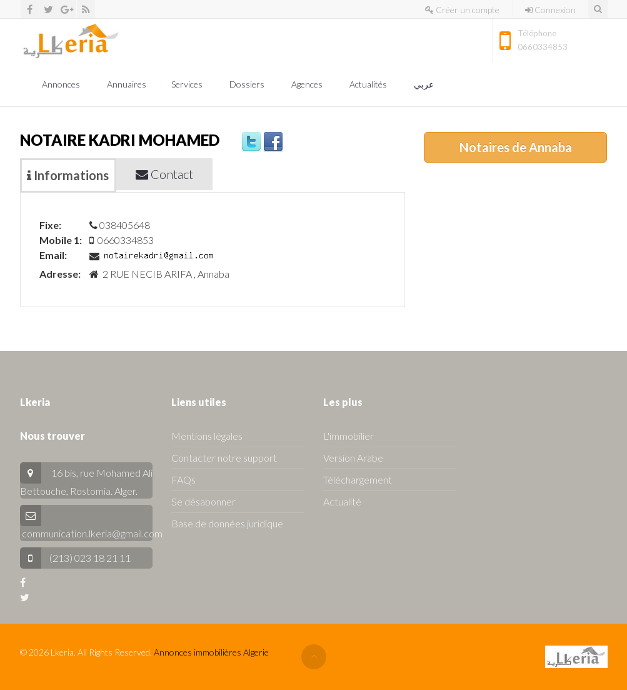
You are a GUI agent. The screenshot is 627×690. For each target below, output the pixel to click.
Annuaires (126, 84)
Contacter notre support (224, 458)
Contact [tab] (164, 173)
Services (187, 84)
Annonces (62, 84)
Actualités (369, 84)
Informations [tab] (68, 175)
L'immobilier (348, 436)
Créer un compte (462, 9)
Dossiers (247, 84)
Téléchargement (357, 479)
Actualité (342, 501)
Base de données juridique (227, 523)
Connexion (550, 9)
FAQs (183, 479)
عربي (425, 84)
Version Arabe (353, 458)
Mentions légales (207, 436)
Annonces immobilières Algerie (211, 652)
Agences (307, 84)
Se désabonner (203, 501)
